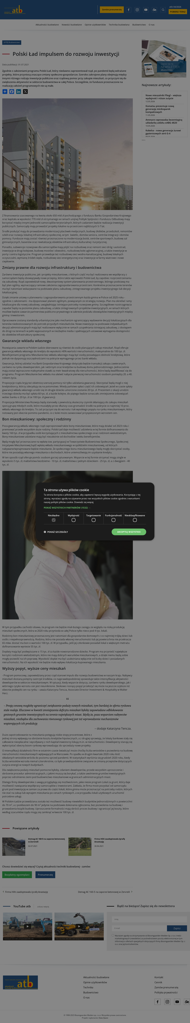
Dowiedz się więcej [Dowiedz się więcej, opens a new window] (84, 501)
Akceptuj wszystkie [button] (129, 531)
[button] (95, 507)
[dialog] (95, 511)
